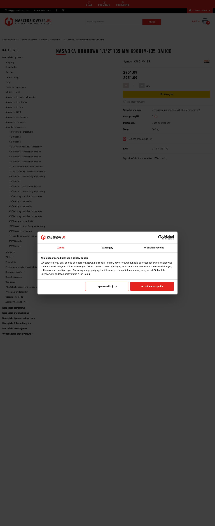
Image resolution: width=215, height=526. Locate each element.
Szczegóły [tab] (107, 247)
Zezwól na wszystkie (152, 286)
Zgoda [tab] (60, 247)
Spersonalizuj (107, 286)
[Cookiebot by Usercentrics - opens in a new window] (160, 237)
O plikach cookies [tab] (154, 247)
